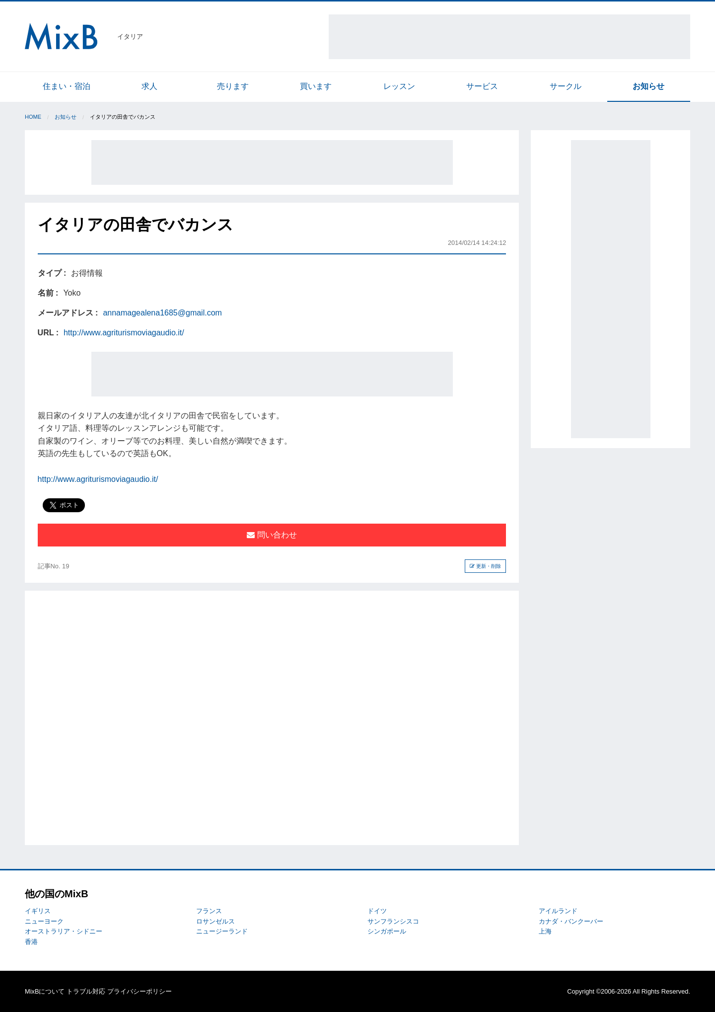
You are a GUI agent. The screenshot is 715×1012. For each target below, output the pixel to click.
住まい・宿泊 (66, 86)
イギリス (38, 911)
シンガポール (386, 931)
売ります (233, 86)
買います (316, 86)
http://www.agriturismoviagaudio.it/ (124, 332)
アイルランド (558, 911)
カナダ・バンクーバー (571, 921)
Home (33, 117)
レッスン (399, 86)
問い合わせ (271, 535)
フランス (209, 911)
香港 (31, 941)
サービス (482, 86)
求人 (149, 86)
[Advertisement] (509, 36)
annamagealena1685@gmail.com (162, 313)
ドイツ (377, 911)
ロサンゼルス (215, 921)
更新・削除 (485, 566)
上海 (545, 931)
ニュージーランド (222, 931)
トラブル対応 (86, 991)
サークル (565, 86)
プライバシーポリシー (139, 991)
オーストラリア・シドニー (63, 931)
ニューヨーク (44, 921)
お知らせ (648, 86)
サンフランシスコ (393, 921)
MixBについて (45, 991)
